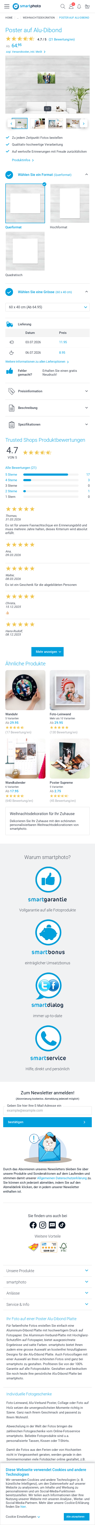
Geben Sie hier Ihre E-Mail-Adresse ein (34, 1106)
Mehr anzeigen (46, 652)
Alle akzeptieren (75, 1516)
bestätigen (15, 1122)
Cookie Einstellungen (23, 1517)
